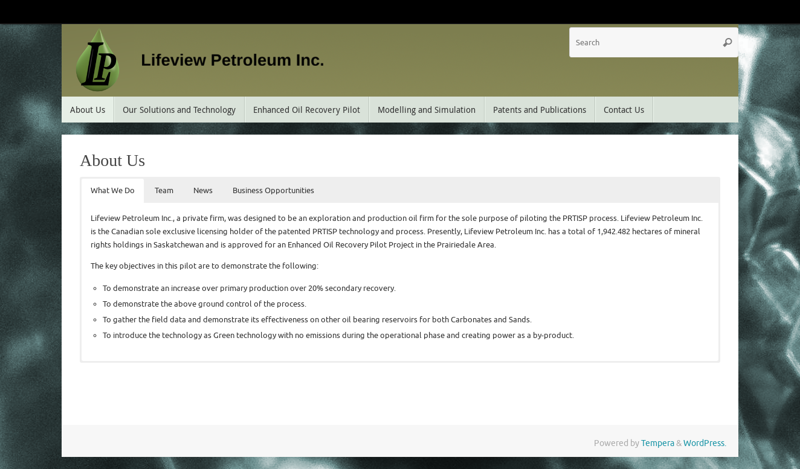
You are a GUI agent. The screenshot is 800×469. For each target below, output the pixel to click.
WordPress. (704, 443)
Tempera (657, 443)
